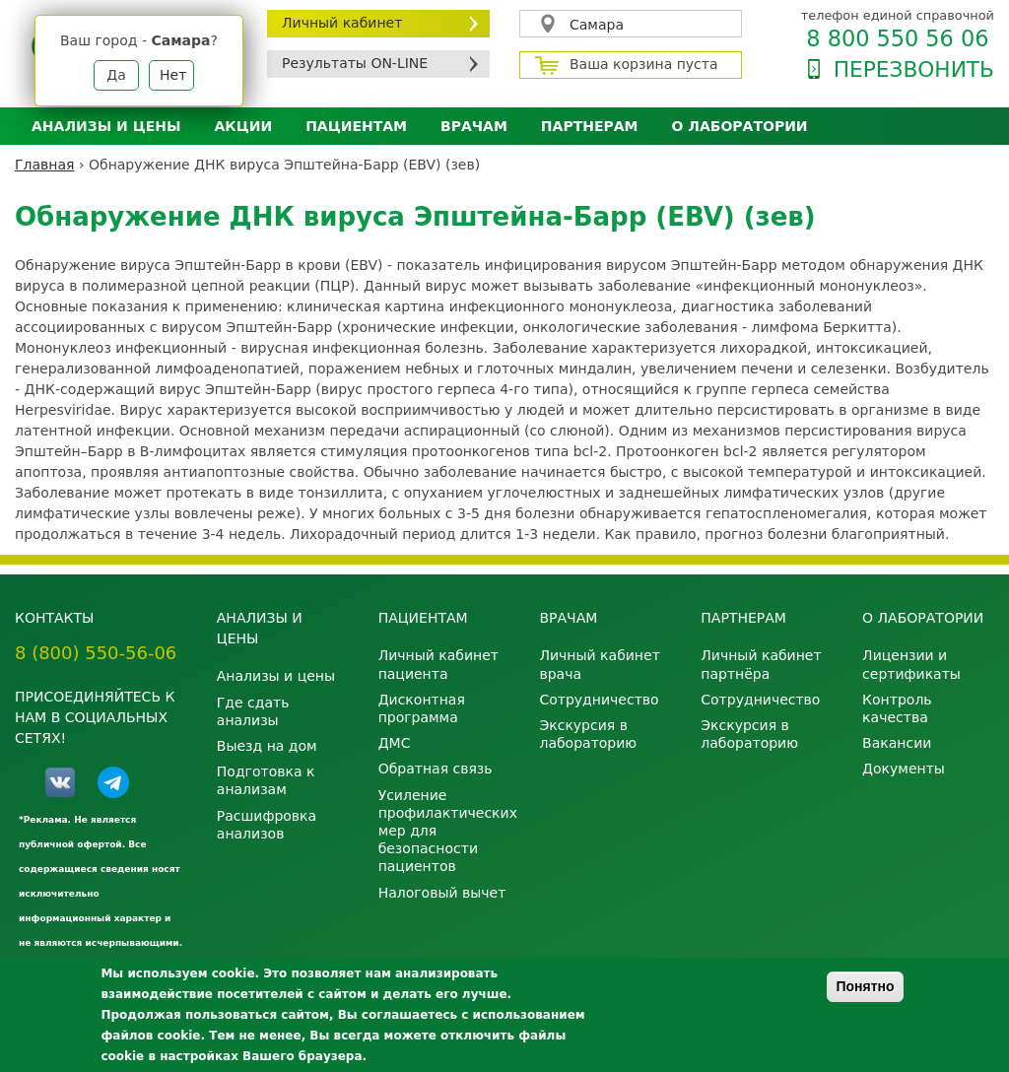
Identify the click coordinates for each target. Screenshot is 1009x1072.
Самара (597, 25)
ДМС (394, 743)
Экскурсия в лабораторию (588, 734)
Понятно (865, 986)
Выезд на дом (267, 746)
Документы (903, 768)
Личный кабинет (342, 23)
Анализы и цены (106, 126)
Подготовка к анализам (266, 780)
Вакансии (896, 743)
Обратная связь (435, 768)
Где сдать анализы (253, 711)
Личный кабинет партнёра (761, 664)
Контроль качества (896, 708)
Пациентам (356, 126)
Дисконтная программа (421, 708)
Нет (173, 75)
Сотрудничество (598, 699)
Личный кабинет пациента (438, 664)
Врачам (473, 126)
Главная (44, 164)
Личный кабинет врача (599, 664)
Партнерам (590, 126)
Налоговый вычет (442, 893)
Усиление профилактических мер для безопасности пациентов (444, 831)
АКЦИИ (243, 126)
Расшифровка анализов (266, 824)
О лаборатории (740, 126)
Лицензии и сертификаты (911, 664)
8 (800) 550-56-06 (95, 652)
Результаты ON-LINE (355, 63)
